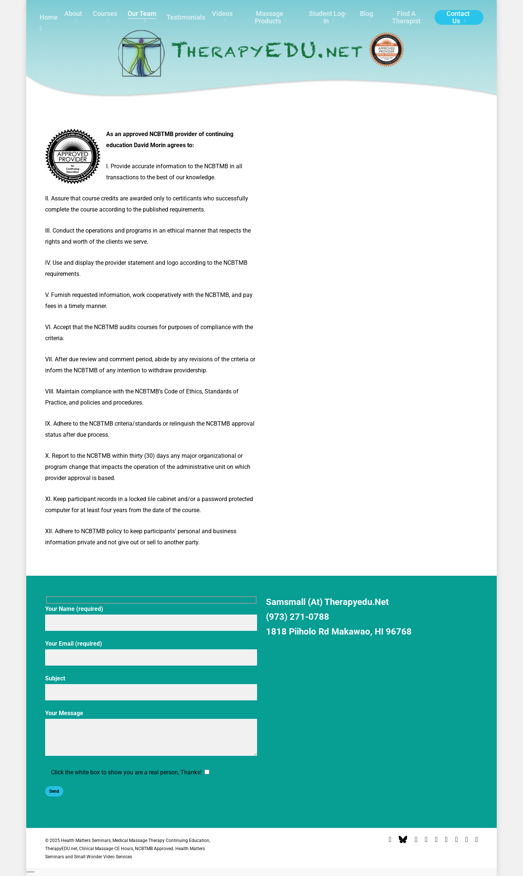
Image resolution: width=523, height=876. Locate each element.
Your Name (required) (151, 618)
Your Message (151, 735)
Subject (151, 687)
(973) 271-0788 (297, 617)
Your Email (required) (151, 653)
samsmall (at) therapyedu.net (327, 602)
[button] (261, 872)
